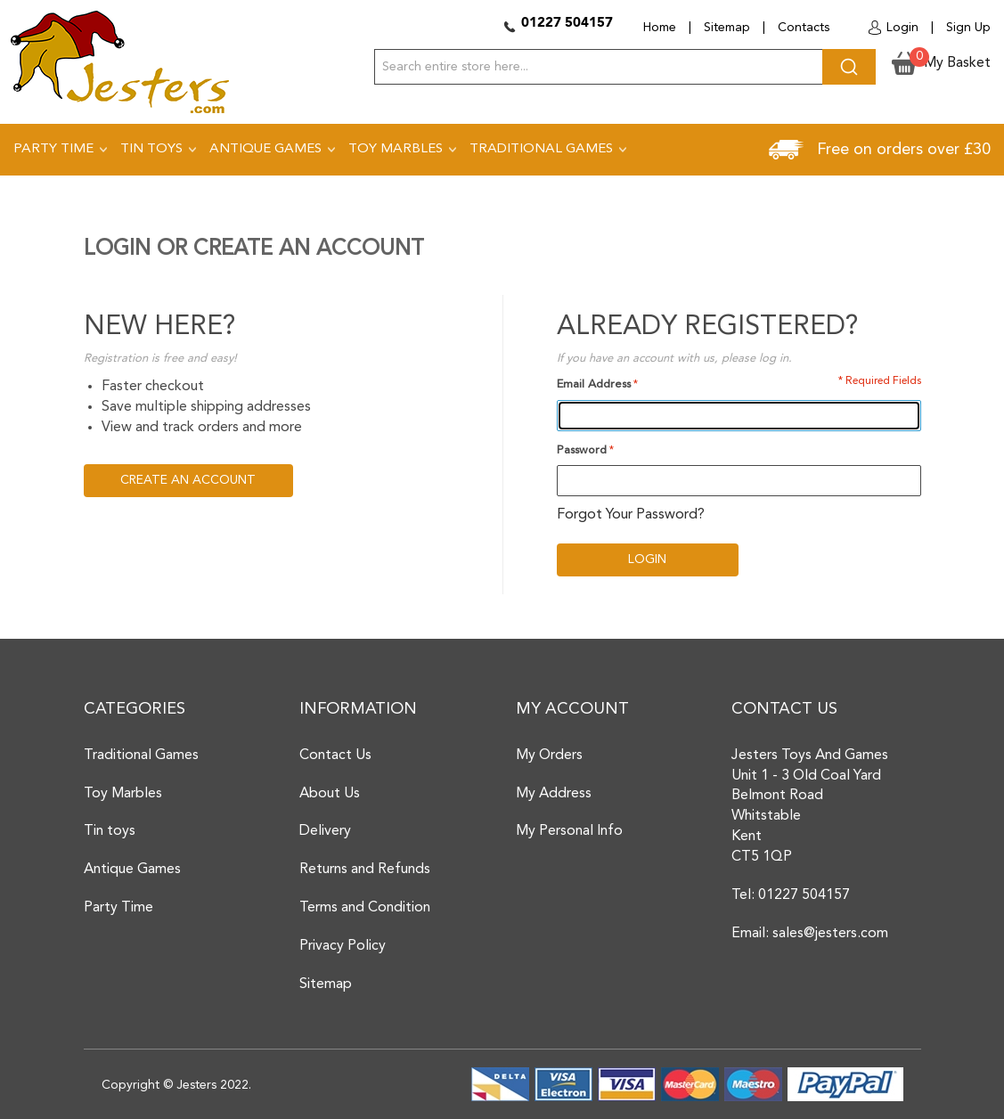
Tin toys (109, 831)
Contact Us (335, 755)
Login (902, 27)
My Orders (549, 755)
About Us (329, 794)
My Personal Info (569, 831)
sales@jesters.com (830, 934)
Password (582, 450)
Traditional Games (141, 755)
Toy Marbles (123, 794)
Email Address (594, 384)
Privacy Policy (342, 946)
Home (659, 27)
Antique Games (132, 869)
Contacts (803, 27)
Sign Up (968, 27)
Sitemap (727, 27)
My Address (554, 794)
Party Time (118, 908)
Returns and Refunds (364, 869)
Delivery (325, 831)
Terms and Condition (364, 908)
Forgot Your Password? (631, 515)
